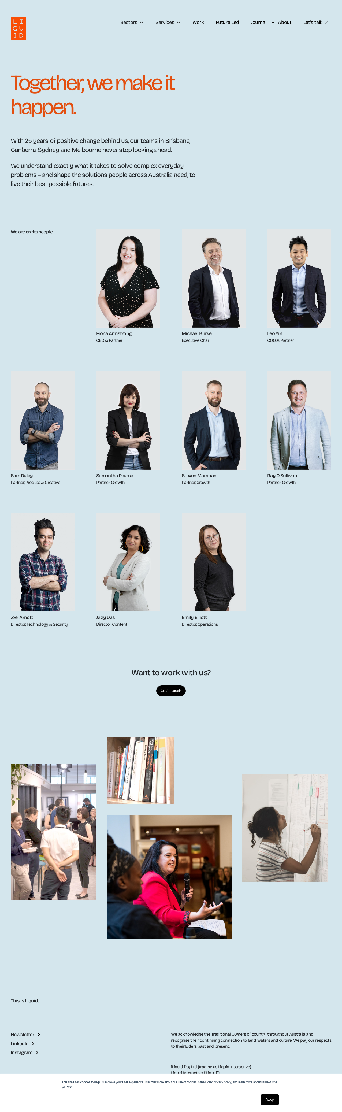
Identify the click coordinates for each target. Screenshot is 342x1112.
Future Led (227, 22)
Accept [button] (270, 1100)
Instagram (21, 1052)
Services (168, 22)
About (284, 22)
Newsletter (22, 1034)
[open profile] (128, 278)
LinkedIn (19, 1044)
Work (198, 22)
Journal (258, 22)
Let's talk (316, 22)
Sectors (132, 22)
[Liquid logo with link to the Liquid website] (18, 28)
